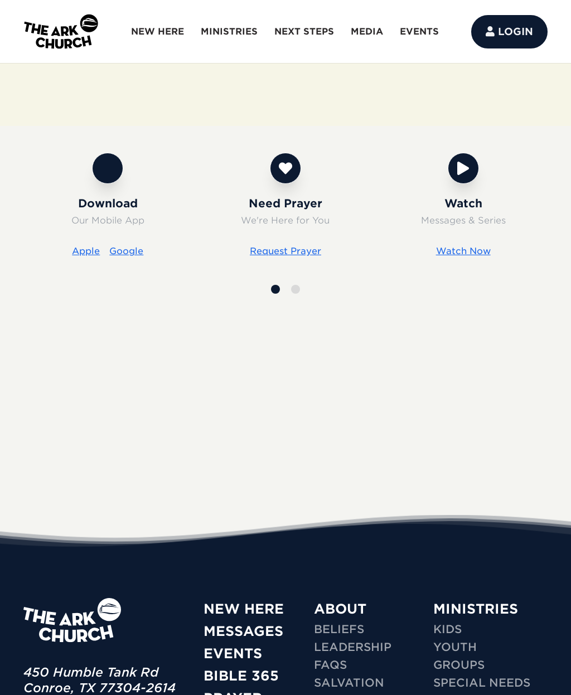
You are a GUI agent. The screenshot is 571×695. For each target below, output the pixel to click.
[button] (275, 289)
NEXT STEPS (304, 31)
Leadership (352, 647)
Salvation (349, 682)
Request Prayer (285, 251)
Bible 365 (241, 676)
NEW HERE (157, 31)
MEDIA (367, 31)
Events (233, 653)
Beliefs (339, 629)
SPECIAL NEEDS (481, 682)
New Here (244, 609)
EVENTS (419, 31)
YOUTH (455, 647)
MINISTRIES (229, 31)
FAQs (330, 665)
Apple (86, 251)
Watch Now (463, 251)
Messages (243, 631)
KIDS (447, 629)
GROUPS (459, 665)
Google (126, 251)
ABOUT (340, 609)
